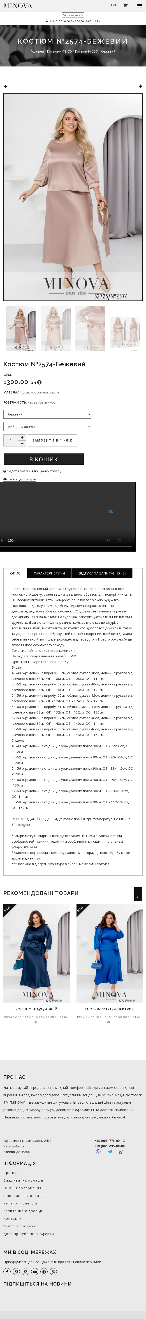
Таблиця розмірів (19, 479)
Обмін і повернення (22, 1188)
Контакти (12, 1218)
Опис (15, 573)
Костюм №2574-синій (37, 1009)
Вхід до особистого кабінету (73, 21)
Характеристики (49, 573)
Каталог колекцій (20, 1203)
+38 (109, 1140)
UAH (114, 5)
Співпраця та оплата (23, 1195)
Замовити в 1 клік (52, 440)
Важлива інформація (23, 1180)
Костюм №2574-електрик (109, 1009)
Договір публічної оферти (28, 1234)
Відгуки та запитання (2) (102, 573)
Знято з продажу (19, 1226)
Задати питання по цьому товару (32, 471)
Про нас (11, 1173)
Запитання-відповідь (23, 1211)
